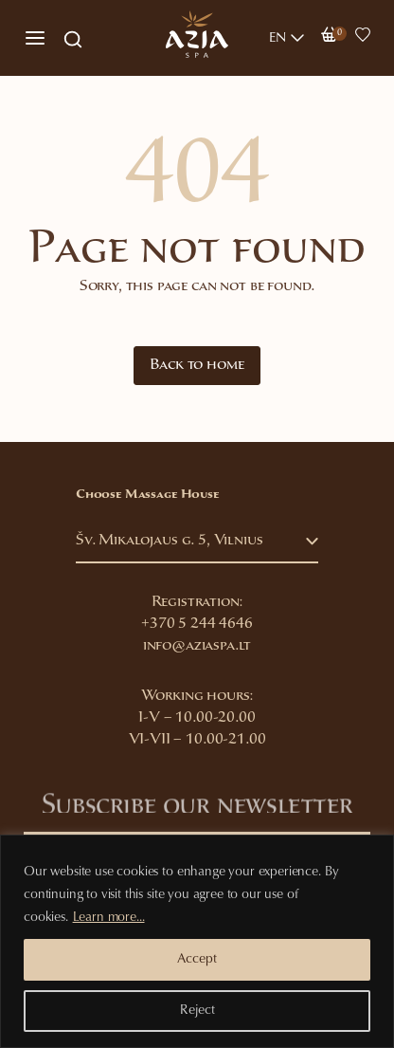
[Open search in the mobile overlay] (72, 38)
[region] (197, 941)
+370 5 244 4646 (197, 624)
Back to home (196, 366)
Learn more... (109, 918)
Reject (197, 1011)
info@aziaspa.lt (197, 646)
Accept (197, 959)
